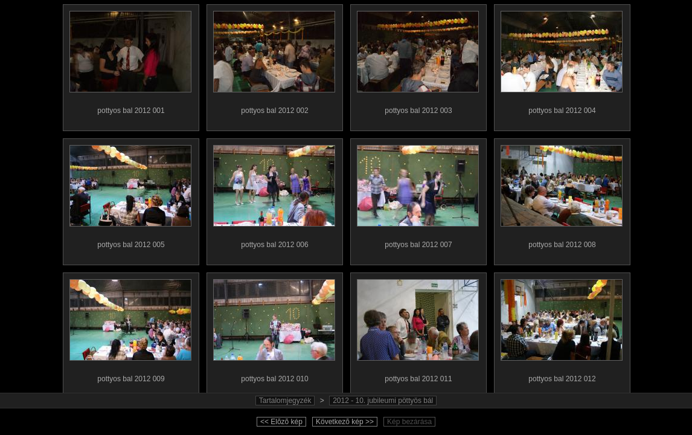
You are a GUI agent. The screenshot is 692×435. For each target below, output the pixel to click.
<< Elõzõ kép (281, 421)
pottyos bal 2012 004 (562, 60)
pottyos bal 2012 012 (562, 328)
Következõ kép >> (345, 421)
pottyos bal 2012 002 (274, 60)
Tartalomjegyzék (285, 400)
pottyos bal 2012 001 (130, 60)
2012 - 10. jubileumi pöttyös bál (383, 400)
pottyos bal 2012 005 (130, 194)
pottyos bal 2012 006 (274, 194)
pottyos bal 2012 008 (562, 194)
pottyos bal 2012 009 (130, 328)
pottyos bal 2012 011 (418, 328)
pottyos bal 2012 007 (418, 194)
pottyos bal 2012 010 (274, 328)
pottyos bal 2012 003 (418, 60)
